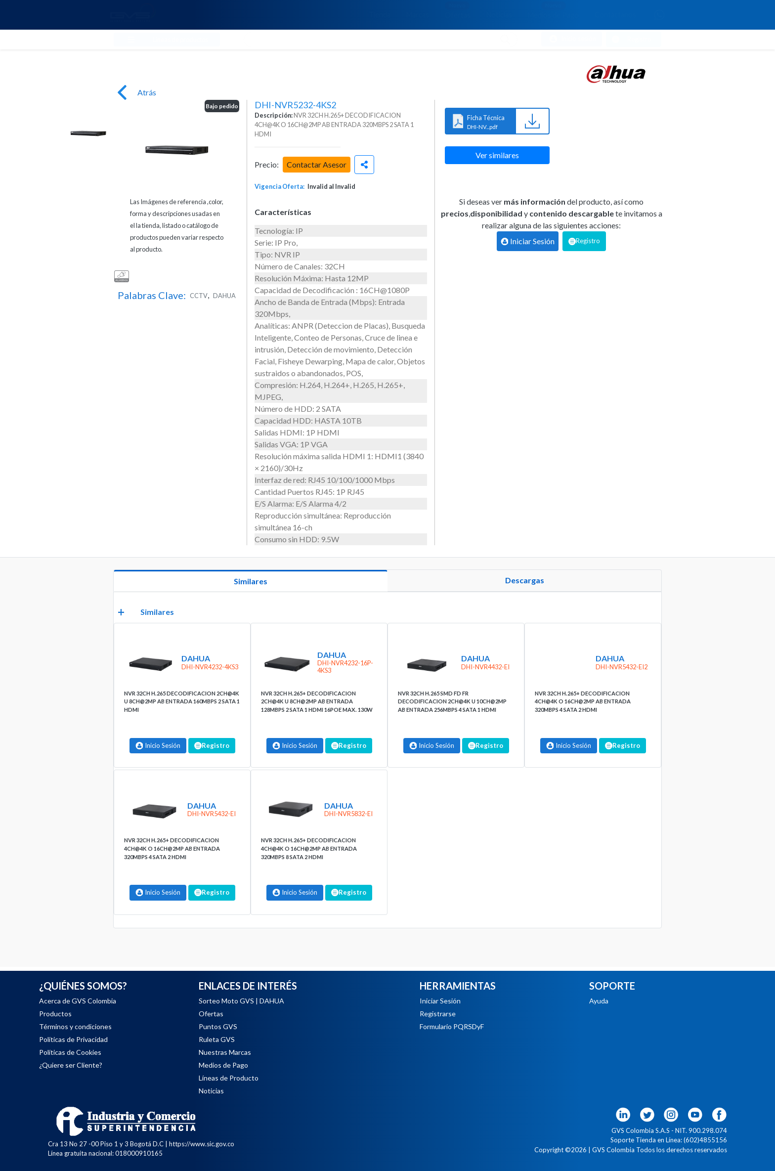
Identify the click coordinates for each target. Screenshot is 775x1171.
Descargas (524, 580)
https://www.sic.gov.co (201, 1144)
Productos (55, 1013)
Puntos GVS (218, 1026)
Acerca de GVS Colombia (77, 1001)
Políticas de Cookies (70, 1052)
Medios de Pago (553, 10)
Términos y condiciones (75, 1026)
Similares (250, 581)
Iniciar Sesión (440, 1001)
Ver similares (497, 155)
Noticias (499, 14)
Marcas (417, 14)
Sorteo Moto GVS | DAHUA (241, 1001)
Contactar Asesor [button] (316, 164)
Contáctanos (615, 14)
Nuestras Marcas (225, 1052)
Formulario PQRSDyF (452, 1026)
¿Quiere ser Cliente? (70, 1065)
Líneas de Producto (228, 1078)
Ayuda (598, 1001)
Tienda (379, 14)
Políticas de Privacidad (73, 1039)
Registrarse (438, 1013)
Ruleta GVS (217, 1039)
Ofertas (458, 10)
